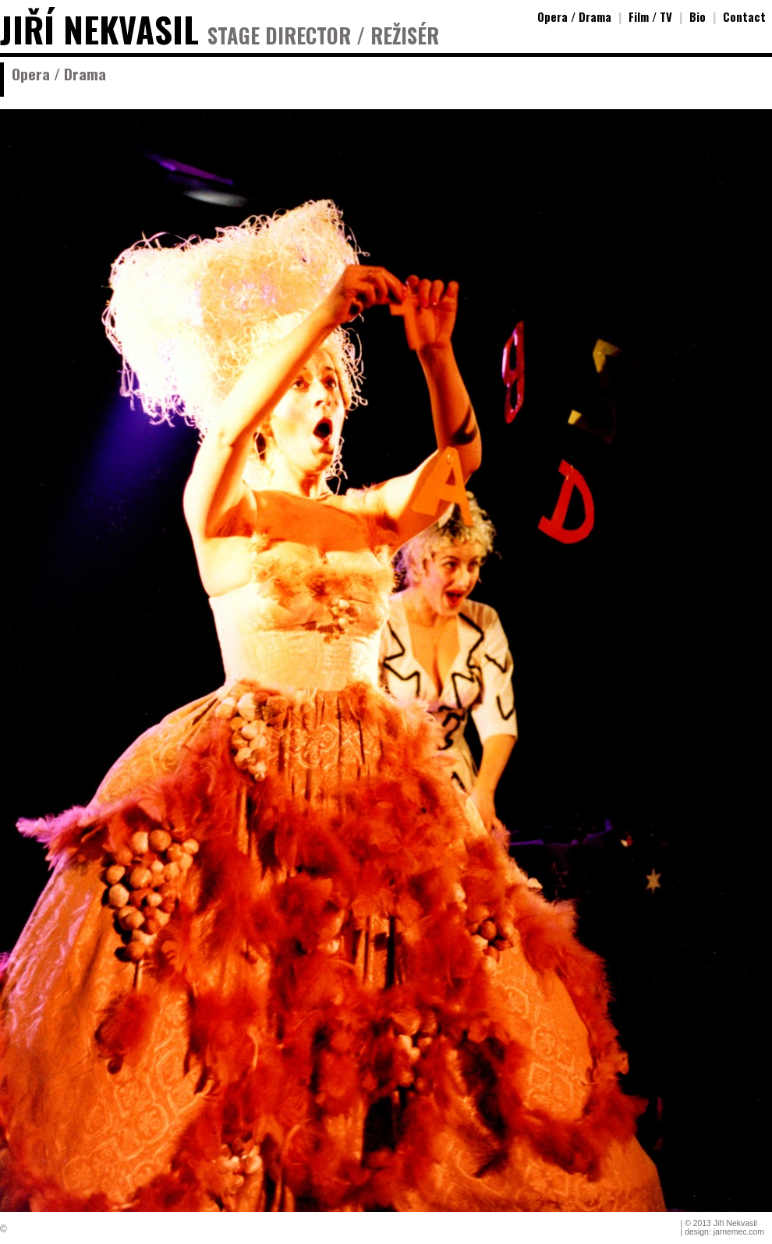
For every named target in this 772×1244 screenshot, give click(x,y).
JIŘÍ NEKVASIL (99, 29)
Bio (697, 16)
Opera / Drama (574, 16)
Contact (744, 16)
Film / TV (650, 16)
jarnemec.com (739, 1232)
